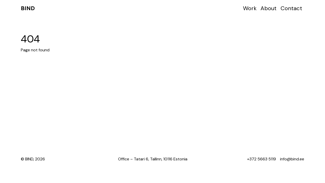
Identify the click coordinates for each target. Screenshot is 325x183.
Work (249, 8)
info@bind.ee (292, 159)
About (269, 8)
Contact (291, 8)
